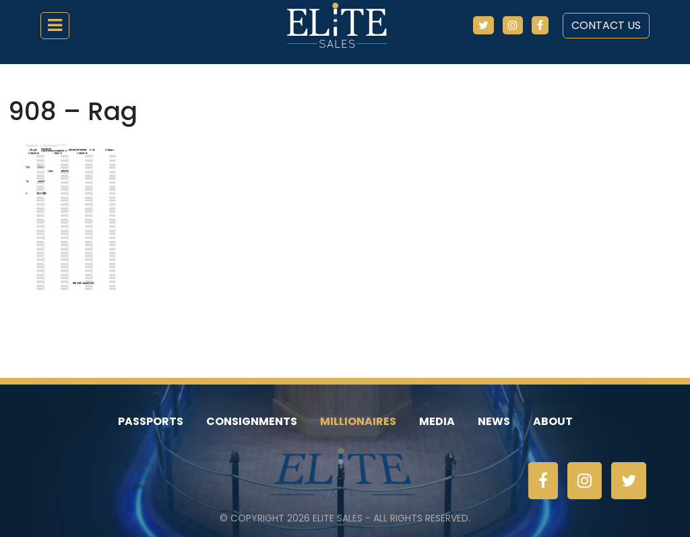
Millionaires (358, 421)
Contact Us (606, 25)
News (494, 421)
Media (437, 421)
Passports (150, 421)
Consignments (251, 421)
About (553, 421)
